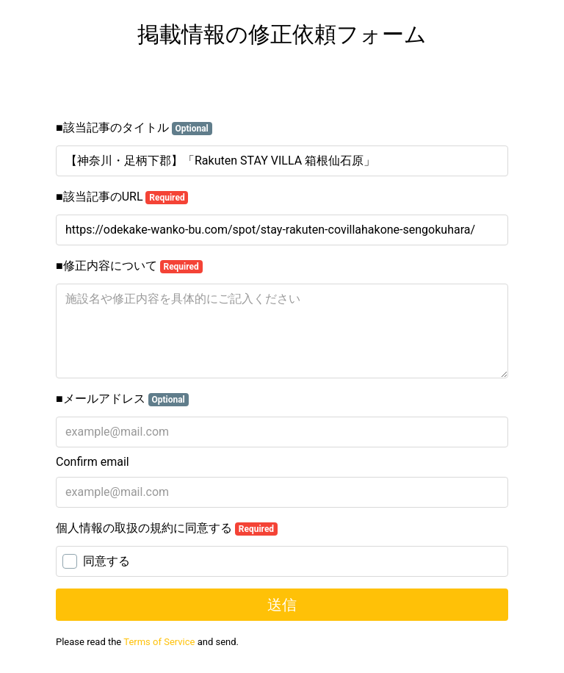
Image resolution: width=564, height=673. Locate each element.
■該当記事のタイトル (134, 127)
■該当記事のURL (122, 197)
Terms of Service (159, 641)
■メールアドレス (122, 399)
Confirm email (92, 462)
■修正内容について (129, 266)
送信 (282, 604)
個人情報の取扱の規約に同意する (167, 528)
